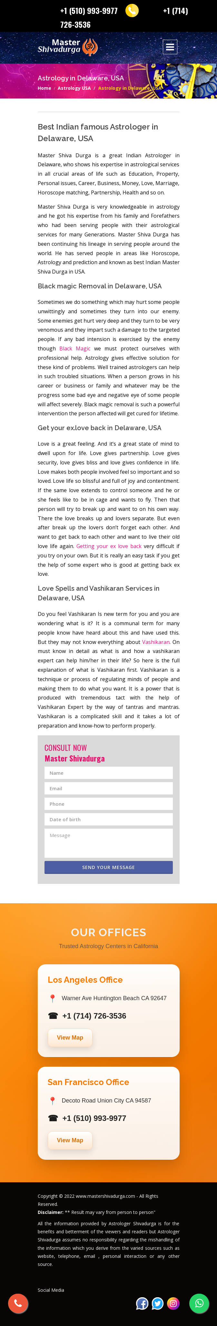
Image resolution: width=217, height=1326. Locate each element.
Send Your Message (108, 867)
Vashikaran (156, 642)
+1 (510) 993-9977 (89, 10)
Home (44, 88)
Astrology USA (74, 88)
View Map (70, 1037)
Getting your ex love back (109, 546)
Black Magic (74, 348)
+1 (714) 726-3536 (94, 1015)
